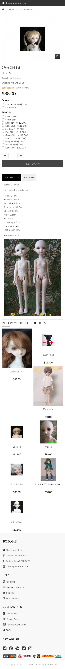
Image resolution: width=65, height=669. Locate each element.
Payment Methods (13, 587)
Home (11, 9)
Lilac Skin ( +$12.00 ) (15, 138)
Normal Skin (11, 116)
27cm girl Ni (16, 371)
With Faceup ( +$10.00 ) (17, 104)
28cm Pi (17, 446)
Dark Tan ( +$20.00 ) (15, 147)
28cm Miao (48, 354)
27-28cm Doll (25, 9)
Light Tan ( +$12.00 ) (15, 122)
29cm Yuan (48, 409)
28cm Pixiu (16, 522)
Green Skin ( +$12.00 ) (16, 135)
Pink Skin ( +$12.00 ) (15, 132)
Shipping (9, 593)
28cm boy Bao (16, 484)
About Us (9, 582)
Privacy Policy (11, 619)
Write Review (22, 87)
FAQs (7, 630)
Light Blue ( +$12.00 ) (16, 126)
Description (11, 177)
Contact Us (10, 613)
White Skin (10, 119)
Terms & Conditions (14, 624)
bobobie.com (32, 664)
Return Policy (11, 598)
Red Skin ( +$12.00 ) (15, 144)
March (48, 446)
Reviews (29, 177)
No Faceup (10, 107)
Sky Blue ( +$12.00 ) (15, 129)
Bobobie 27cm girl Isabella (48, 484)
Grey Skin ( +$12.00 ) (16, 141)
